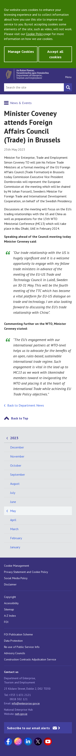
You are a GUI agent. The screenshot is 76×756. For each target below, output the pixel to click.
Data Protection (13, 640)
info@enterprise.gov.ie (26, 703)
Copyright (10, 597)
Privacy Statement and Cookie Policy (26, 572)
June (13, 502)
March (14, 529)
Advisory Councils (14, 653)
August (15, 484)
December (17, 447)
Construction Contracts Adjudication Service (30, 659)
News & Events (21, 103)
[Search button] (68, 87)
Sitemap (9, 609)
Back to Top (19, 418)
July (12, 493)
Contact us (11, 672)
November (17, 456)
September (17, 474)
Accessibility (11, 603)
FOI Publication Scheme (18, 634)
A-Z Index (10, 615)
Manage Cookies (21, 51)
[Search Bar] (34, 87)
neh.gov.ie (21, 714)
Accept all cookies (55, 54)
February (16, 538)
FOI (6, 622)
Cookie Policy (35, 34)
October (15, 465)
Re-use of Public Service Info (22, 647)
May (13, 511)
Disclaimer (10, 584)
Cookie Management (16, 565)
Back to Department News (25, 405)
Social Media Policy (16, 578)
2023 (14, 438)
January (15, 547)
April (13, 520)
